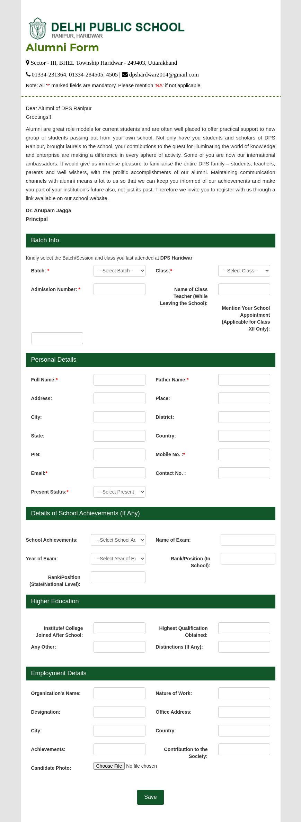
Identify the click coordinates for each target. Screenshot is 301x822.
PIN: (36, 454)
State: (38, 436)
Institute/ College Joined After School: (59, 631)
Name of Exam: (173, 540)
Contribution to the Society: (186, 753)
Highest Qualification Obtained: (183, 631)
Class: (164, 270)
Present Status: (50, 492)
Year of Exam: (42, 558)
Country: (166, 436)
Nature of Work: (174, 693)
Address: (41, 398)
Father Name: (172, 379)
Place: (163, 398)
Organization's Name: (56, 693)
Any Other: (43, 647)
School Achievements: (52, 540)
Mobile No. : (170, 454)
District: (165, 417)
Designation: (46, 712)
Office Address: (174, 712)
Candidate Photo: (51, 768)
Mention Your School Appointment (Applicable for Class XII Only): (246, 318)
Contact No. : (171, 473)
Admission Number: (55, 289)
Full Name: (44, 379)
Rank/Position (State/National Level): (54, 581)
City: (36, 417)
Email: (39, 473)
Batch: (40, 270)
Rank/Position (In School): (190, 562)
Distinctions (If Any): (179, 647)
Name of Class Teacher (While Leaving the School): (184, 296)
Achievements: (48, 749)
